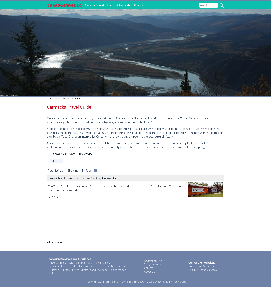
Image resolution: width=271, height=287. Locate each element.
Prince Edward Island (84, 269)
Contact (148, 268)
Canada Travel (94, 5)
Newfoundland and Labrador (66, 266)
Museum (56, 161)
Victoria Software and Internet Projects (166, 281)
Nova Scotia (118, 266)
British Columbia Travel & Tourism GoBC (123, 281)
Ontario (65, 269)
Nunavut (54, 269)
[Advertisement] (135, 219)
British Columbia (69, 262)
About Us (140, 5)
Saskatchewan (118, 269)
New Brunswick (102, 262)
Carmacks (78, 98)
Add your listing (55, 242)
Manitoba (86, 262)
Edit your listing (152, 264)
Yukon (67, 98)
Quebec (102, 269)
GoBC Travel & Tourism (201, 266)
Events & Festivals (118, 5)
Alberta (54, 262)
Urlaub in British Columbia (203, 269)
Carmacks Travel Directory (71, 154)
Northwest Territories (97, 266)
